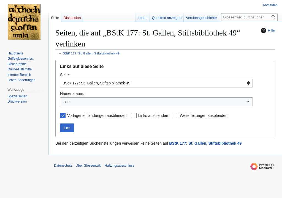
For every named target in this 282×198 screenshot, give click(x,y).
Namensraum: (72, 93)
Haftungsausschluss (119, 165)
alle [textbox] (67, 102)
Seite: (65, 75)
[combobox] (156, 83)
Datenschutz (63, 165)
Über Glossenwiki (88, 165)
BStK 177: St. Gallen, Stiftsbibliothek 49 (91, 53)
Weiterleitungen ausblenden (203, 115)
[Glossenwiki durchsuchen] (249, 17)
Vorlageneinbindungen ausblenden (97, 115)
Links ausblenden (153, 115)
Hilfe (267, 30)
